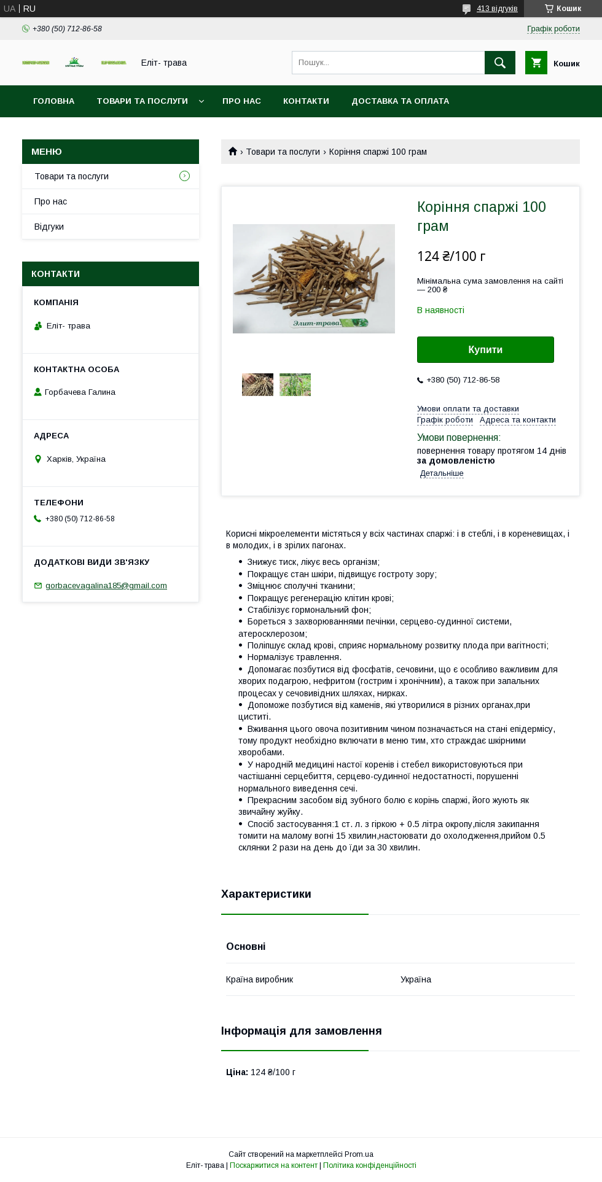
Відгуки (49, 226)
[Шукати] (500, 62)
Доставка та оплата (400, 101)
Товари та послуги (142, 101)
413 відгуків (497, 8)
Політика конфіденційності (369, 1165)
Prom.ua (359, 1154)
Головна (53, 101)
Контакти (306, 101)
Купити (486, 349)
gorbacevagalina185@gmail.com (106, 585)
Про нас (241, 101)
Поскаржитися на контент (274, 1165)
